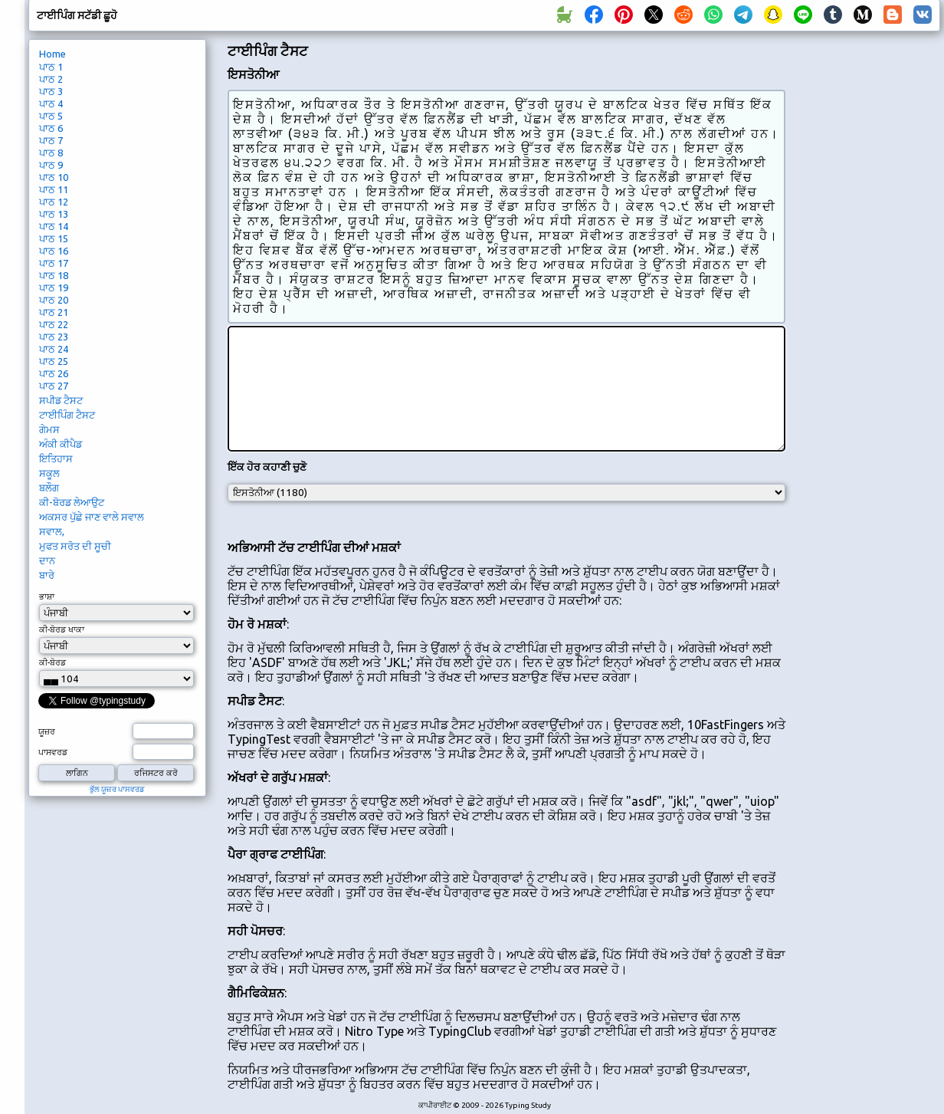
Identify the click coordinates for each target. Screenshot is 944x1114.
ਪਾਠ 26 (53, 373)
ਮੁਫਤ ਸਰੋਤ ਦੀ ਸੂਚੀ (75, 546)
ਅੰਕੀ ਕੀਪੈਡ (60, 444)
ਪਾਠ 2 (51, 79)
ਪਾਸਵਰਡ (52, 752)
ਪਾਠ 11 (53, 189)
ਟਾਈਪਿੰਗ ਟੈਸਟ (67, 414)
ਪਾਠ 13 (53, 214)
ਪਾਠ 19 (53, 287)
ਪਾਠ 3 (51, 91)
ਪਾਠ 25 (53, 361)
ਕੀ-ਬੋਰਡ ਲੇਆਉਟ (71, 502)
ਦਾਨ (47, 560)
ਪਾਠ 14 (53, 226)
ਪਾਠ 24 (53, 348)
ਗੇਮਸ (49, 429)
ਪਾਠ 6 (51, 128)
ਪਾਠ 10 (53, 177)
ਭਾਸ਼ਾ (46, 596)
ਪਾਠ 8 (51, 152)
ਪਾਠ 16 (53, 250)
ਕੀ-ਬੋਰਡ (52, 662)
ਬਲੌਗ (49, 487)
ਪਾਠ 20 (53, 299)
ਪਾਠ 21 (53, 312)
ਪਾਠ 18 (53, 275)
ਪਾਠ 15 (53, 238)
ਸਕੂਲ (49, 473)
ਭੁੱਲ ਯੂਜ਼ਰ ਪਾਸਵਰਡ (117, 789)
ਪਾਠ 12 (53, 201)
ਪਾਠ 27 (53, 385)
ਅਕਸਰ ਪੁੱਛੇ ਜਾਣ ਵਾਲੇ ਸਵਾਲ (91, 516)
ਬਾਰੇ (46, 575)
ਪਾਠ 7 (51, 140)
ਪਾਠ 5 (51, 115)
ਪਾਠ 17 (53, 263)
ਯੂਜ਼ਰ (46, 731)
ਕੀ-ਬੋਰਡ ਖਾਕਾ (61, 629)
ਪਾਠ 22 (53, 324)
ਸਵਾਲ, (51, 531)
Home (52, 53)
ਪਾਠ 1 (51, 66)
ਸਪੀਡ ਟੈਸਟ (61, 400)
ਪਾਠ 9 (51, 164)
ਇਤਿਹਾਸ (56, 458)
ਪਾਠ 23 (53, 336)
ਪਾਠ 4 (51, 103)
